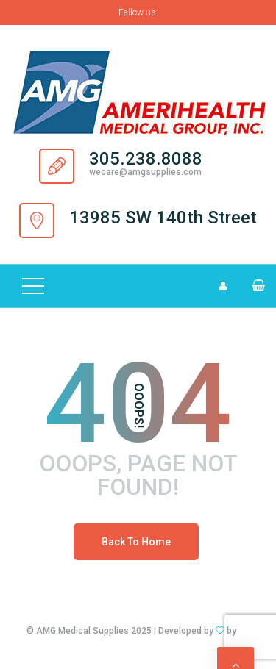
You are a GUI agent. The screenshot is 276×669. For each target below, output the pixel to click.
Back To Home (136, 542)
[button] (252, 286)
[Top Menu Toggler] (33, 286)
